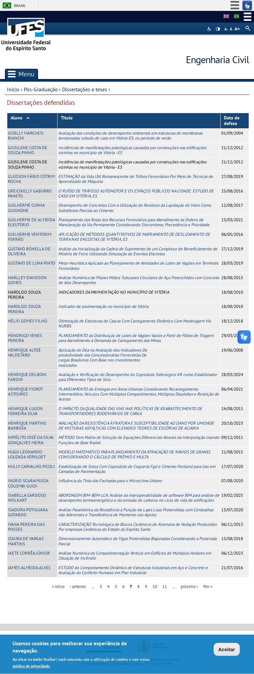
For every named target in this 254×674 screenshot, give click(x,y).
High (217, 29)
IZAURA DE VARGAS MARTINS (26, 541)
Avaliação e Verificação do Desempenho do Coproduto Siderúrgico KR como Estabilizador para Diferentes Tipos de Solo (137, 377)
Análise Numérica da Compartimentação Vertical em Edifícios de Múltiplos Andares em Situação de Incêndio (134, 555)
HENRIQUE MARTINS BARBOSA (27, 425)
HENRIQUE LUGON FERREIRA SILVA (25, 411)
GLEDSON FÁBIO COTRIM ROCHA (31, 179)
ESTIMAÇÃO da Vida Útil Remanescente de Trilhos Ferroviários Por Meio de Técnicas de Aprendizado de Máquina (135, 179)
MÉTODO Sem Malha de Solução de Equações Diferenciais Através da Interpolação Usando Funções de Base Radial (138, 440)
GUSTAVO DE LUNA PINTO (31, 263)
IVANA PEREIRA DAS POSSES (26, 527)
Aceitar (226, 650)
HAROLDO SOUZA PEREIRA (24, 309)
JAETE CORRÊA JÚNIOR (29, 553)
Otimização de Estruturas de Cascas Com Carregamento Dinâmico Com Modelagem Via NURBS (134, 323)
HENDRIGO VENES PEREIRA (25, 338)
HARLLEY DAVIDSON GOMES (27, 280)
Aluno (20, 118)
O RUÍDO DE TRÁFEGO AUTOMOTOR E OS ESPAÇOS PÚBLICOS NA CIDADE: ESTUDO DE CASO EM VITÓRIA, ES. (136, 193)
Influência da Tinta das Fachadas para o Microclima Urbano (110, 481)
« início (58, 586)
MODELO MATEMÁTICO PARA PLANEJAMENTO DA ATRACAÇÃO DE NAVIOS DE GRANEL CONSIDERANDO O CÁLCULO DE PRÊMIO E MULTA (134, 454)
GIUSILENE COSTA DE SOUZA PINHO (27, 150)
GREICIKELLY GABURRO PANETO (30, 193)
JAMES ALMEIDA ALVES (29, 567)
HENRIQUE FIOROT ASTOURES (25, 391)
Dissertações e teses (84, 89)
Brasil (20, 5)
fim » (207, 586)
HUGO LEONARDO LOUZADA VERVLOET (27, 454)
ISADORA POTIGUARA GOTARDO (28, 512)
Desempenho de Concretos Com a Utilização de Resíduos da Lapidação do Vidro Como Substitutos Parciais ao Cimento (134, 207)
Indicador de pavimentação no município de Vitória (103, 306)
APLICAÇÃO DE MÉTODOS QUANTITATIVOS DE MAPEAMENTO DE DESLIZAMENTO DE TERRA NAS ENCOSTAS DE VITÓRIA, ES (134, 237)
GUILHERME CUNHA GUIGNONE (26, 207)
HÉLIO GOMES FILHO (27, 321)
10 (154, 586)
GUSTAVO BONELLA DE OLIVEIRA (29, 251)
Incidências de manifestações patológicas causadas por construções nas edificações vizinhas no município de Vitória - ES (132, 150)
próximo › (189, 586)
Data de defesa (231, 120)
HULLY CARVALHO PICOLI (31, 466)
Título (67, 118)
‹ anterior (78, 586)
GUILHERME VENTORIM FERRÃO (29, 237)
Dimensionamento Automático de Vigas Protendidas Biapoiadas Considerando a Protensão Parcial (137, 541)
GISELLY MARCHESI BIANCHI (26, 135)
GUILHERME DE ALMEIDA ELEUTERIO (31, 222)
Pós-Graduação (41, 89)
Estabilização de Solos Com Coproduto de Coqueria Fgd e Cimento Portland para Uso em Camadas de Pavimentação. (136, 469)
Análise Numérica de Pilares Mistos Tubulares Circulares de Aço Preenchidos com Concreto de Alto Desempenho (138, 280)
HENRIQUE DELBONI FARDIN (27, 377)
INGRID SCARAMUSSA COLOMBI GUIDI (28, 483)
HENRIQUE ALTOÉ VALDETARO (24, 352)
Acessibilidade (209, 29)
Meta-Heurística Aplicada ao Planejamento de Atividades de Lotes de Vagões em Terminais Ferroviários (138, 265)
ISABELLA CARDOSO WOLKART (27, 497)
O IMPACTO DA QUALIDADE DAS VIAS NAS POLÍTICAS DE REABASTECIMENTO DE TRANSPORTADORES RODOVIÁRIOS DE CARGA (130, 411)
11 (164, 586)
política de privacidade (31, 667)
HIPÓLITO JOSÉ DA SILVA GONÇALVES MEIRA (30, 440)
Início (13, 89)
